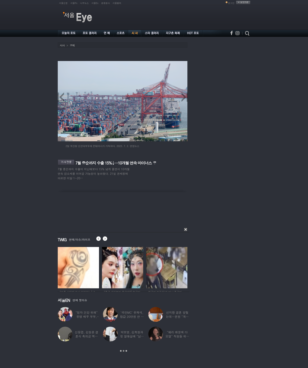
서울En (95, 3)
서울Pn (74, 3)
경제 (72, 45)
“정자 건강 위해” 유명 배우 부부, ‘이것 (86, 316)
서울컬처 (117, 3)
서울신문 (63, 3)
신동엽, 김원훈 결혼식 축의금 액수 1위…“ (86, 336)
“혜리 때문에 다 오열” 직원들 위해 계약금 (177, 336)
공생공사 (105, 3)
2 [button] (123, 351)
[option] (78, 267)
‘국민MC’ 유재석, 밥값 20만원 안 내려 (132, 316)
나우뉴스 (84, 3)
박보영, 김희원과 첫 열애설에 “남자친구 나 (132, 336)
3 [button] (126, 351)
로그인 (231, 3)
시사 (62, 45)
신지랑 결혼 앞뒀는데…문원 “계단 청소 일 (177, 316)
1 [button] (121, 351)
